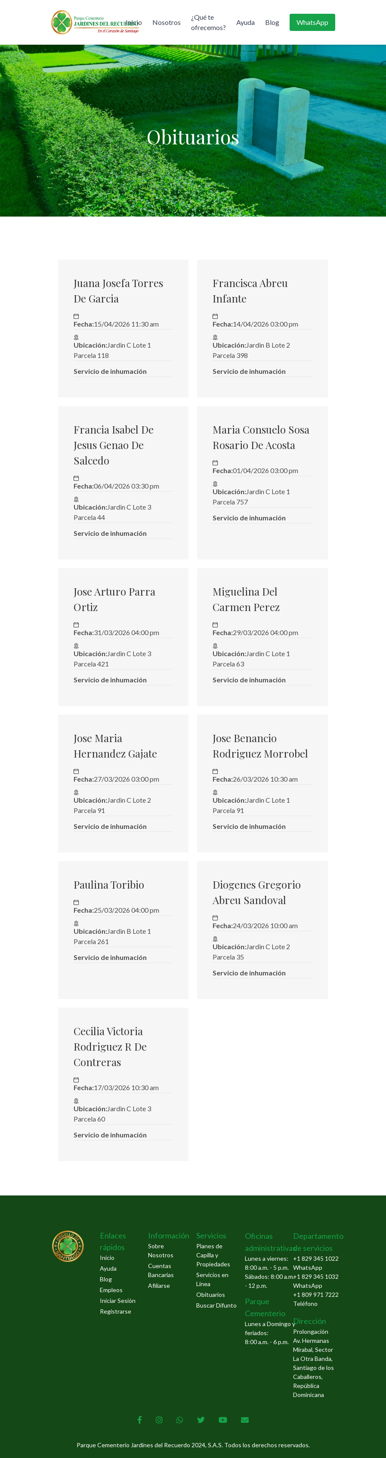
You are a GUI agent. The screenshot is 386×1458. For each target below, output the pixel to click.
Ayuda (245, 22)
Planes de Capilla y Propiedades (213, 1255)
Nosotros (166, 22)
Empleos (111, 1289)
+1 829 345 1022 (316, 1258)
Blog (272, 22)
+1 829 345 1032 (316, 1276)
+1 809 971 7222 (316, 1294)
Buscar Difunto (216, 1305)
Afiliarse (159, 1285)
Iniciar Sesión (118, 1300)
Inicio (134, 22)
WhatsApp (312, 22)
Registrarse (115, 1311)
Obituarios (210, 1294)
